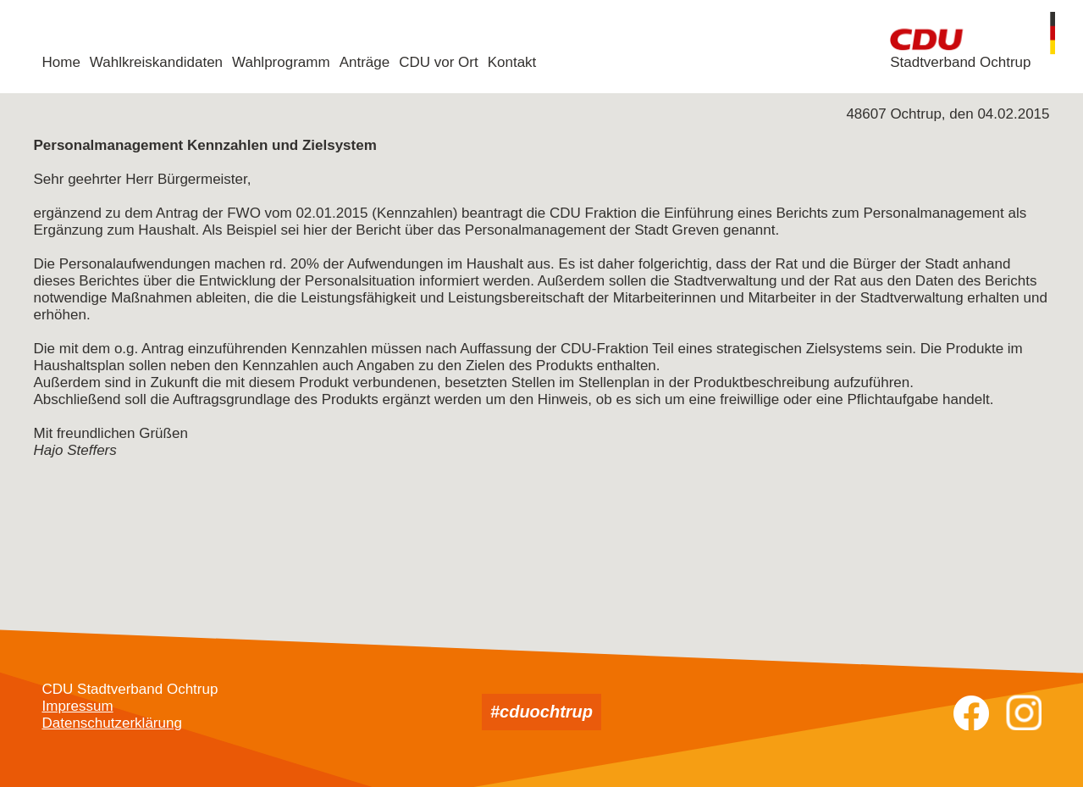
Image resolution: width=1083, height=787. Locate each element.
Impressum (77, 706)
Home (61, 62)
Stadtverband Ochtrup (960, 62)
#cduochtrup (541, 711)
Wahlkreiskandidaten (156, 62)
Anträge (365, 62)
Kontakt (512, 62)
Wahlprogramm (281, 62)
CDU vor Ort (438, 62)
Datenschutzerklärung (112, 723)
